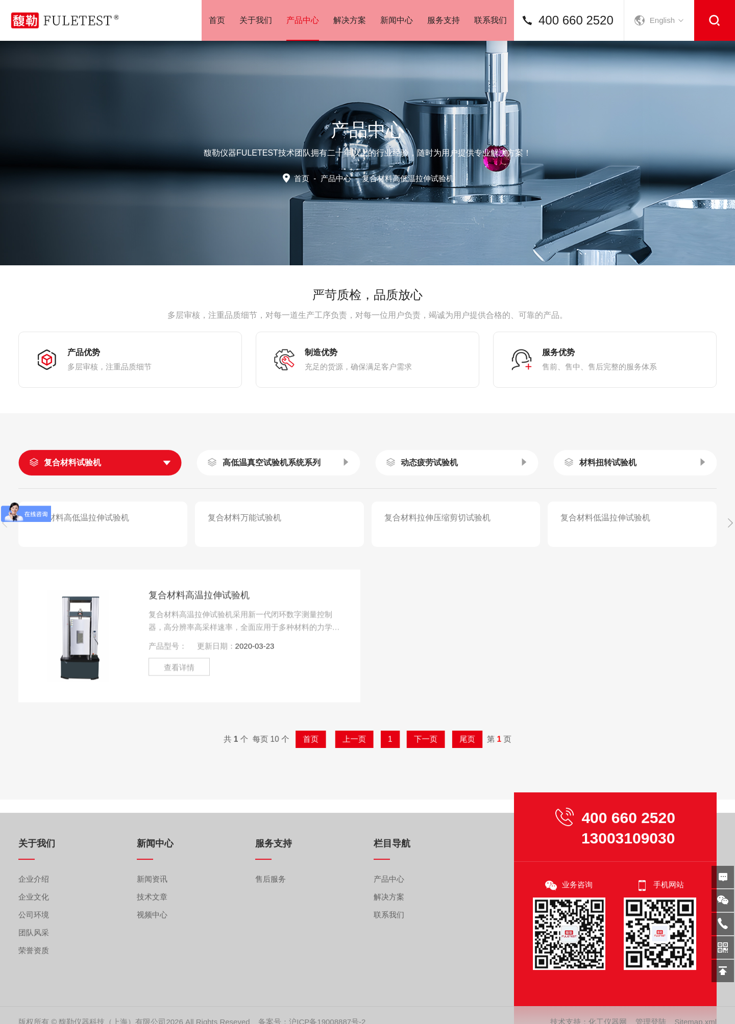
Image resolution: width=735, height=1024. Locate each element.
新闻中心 (396, 20)
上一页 (360, 739)
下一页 (400, 739)
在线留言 (723, 877)
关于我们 (255, 20)
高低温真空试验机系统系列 (272, 524)
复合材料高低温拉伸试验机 (80, 580)
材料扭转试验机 (607, 524)
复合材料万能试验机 (244, 580)
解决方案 (349, 20)
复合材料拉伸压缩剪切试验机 (437, 580)
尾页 (423, 739)
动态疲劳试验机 (429, 524)
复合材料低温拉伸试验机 (605, 580)
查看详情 (179, 747)
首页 (217, 20)
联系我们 (490, 20)
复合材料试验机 (72, 524)
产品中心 (302, 28)
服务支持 (443, 20)
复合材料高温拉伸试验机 (199, 675)
